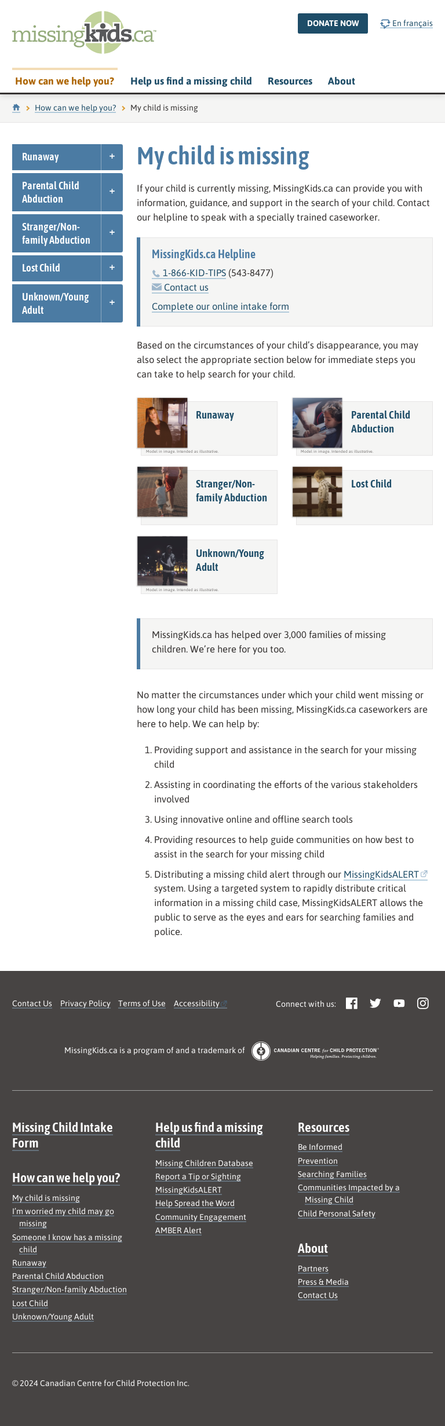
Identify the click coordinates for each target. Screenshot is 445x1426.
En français (406, 23)
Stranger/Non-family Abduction (56, 233)
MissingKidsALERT (381, 874)
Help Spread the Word (195, 1203)
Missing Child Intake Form (62, 1134)
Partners (313, 1268)
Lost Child (41, 268)
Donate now (333, 23)
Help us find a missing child (191, 81)
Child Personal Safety (336, 1213)
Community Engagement (200, 1217)
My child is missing (46, 1198)
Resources (290, 81)
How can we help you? (64, 81)
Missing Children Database (204, 1163)
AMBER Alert (178, 1230)
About (341, 81)
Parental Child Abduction (50, 192)
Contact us (180, 287)
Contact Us (32, 1003)
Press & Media (323, 1281)
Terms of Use (142, 1003)
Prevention (318, 1160)
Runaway (40, 157)
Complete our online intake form (220, 306)
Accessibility (197, 1003)
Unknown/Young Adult (55, 303)
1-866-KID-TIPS (194, 272)
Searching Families (332, 1174)
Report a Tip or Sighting (198, 1176)
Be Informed (320, 1147)
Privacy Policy (85, 1003)
